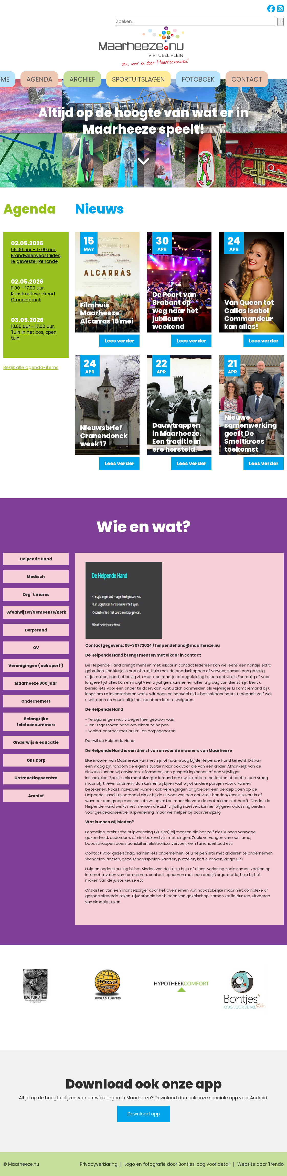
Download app (143, 1114)
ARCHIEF (82, 79)
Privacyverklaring (99, 1164)
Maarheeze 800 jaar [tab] (36, 683)
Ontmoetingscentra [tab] (36, 778)
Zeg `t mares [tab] (36, 594)
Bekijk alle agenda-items (30, 367)
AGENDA (39, 79)
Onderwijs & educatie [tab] (36, 742)
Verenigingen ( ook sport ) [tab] (35, 665)
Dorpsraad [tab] (36, 630)
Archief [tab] (36, 795)
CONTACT (246, 79)
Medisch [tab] (36, 576)
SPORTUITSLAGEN (138, 79)
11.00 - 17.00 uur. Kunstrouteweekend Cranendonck (33, 294)
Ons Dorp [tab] (36, 760)
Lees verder (119, 340)
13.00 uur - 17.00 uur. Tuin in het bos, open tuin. (34, 332)
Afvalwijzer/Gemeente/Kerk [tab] (36, 612)
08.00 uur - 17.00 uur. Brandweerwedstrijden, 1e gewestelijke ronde (36, 255)
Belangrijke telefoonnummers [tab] (36, 721)
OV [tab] (36, 647)
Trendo (276, 1164)
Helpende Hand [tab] (36, 559)
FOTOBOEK (198, 79)
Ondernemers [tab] (36, 701)
